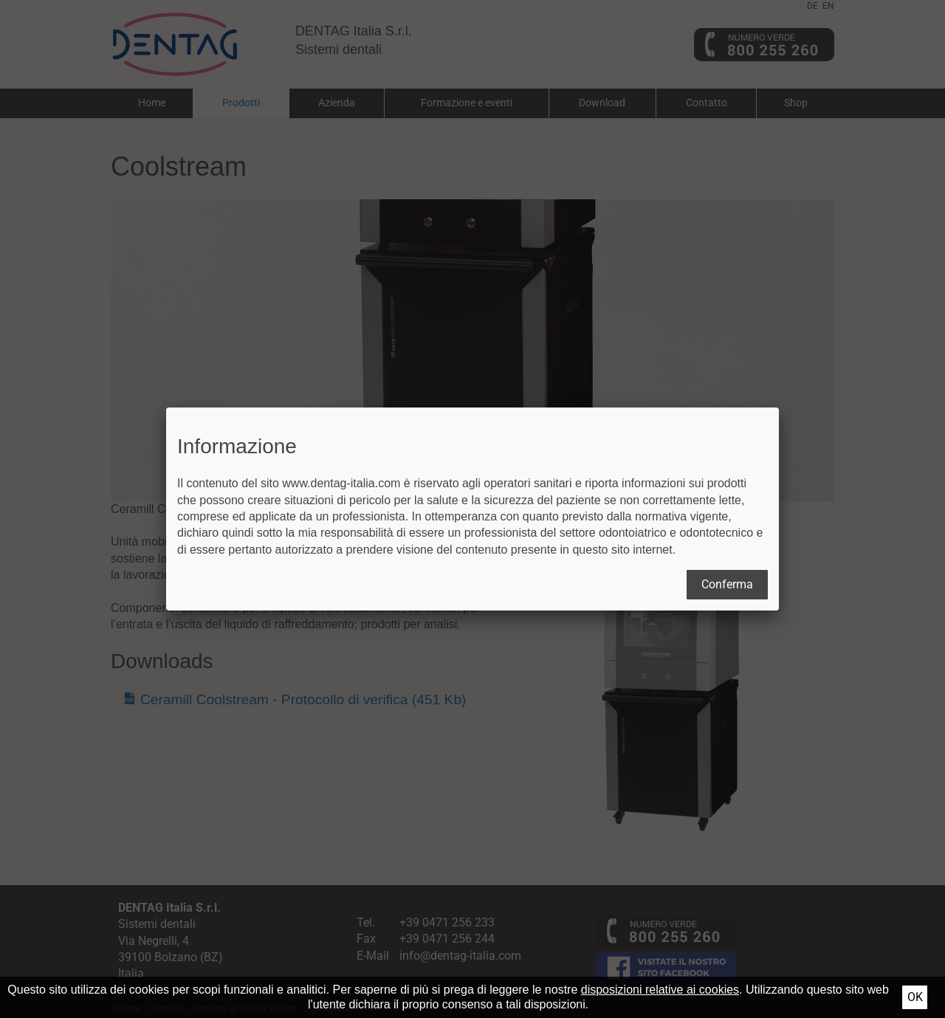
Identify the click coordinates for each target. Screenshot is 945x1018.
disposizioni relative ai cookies (660, 989)
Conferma (727, 584)
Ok (915, 997)
